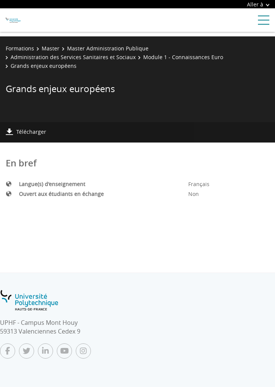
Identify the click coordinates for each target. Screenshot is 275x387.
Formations (20, 48)
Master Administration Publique (107, 48)
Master (50, 48)
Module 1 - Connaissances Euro (183, 57)
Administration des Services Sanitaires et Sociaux (73, 57)
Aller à (258, 4)
